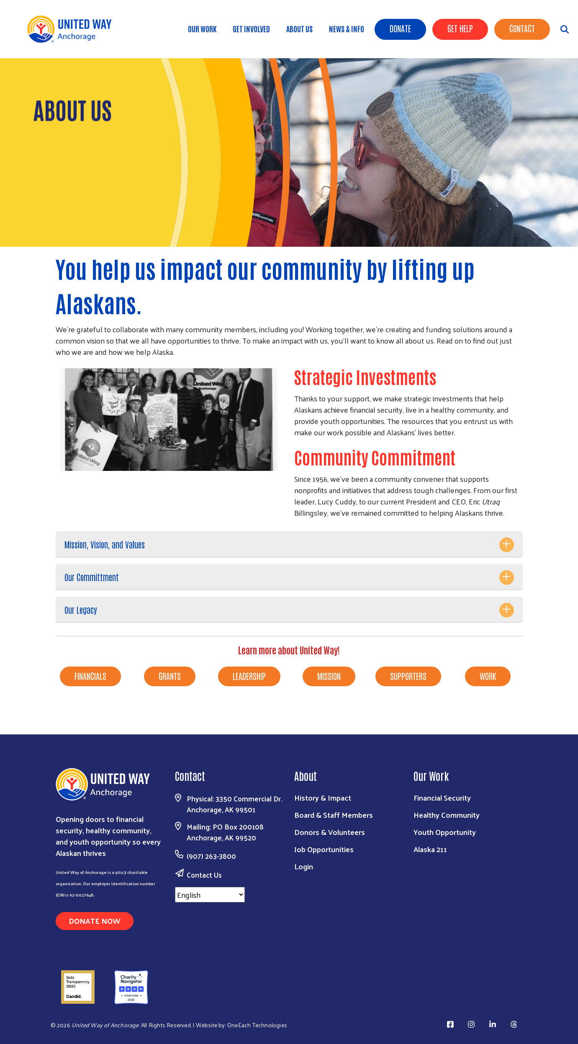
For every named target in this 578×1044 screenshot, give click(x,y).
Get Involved (251, 28)
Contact (522, 28)
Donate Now (95, 921)
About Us (299, 28)
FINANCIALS (90, 675)
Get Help (460, 28)
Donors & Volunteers (329, 831)
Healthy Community (447, 814)
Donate (400, 28)
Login (303, 866)
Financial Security (442, 797)
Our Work (202, 28)
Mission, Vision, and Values (104, 544)
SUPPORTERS (408, 675)
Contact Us (204, 874)
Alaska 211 (430, 848)
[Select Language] (210, 894)
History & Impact (322, 797)
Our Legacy (80, 609)
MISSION (329, 675)
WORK (488, 675)
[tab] (289, 544)
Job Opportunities (324, 848)
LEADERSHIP (249, 675)
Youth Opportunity (445, 831)
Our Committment (91, 576)
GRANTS (170, 675)
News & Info (346, 28)
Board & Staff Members (333, 814)
